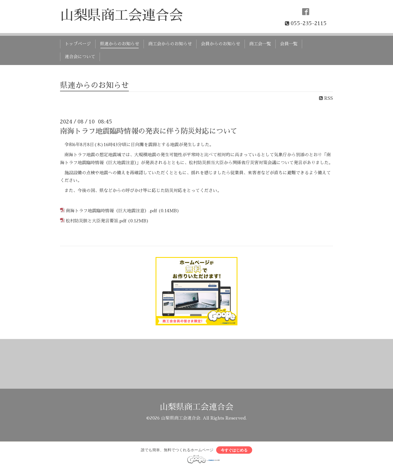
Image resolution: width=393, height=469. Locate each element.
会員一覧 (288, 44)
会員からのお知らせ (220, 44)
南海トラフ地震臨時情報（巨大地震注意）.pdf (111, 211)
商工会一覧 (260, 44)
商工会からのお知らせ (170, 44)
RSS (326, 98)
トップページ (78, 44)
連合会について (80, 57)
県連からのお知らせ (119, 44)
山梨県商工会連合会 (121, 15)
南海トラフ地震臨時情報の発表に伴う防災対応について (148, 131)
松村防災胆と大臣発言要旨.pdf (96, 221)
